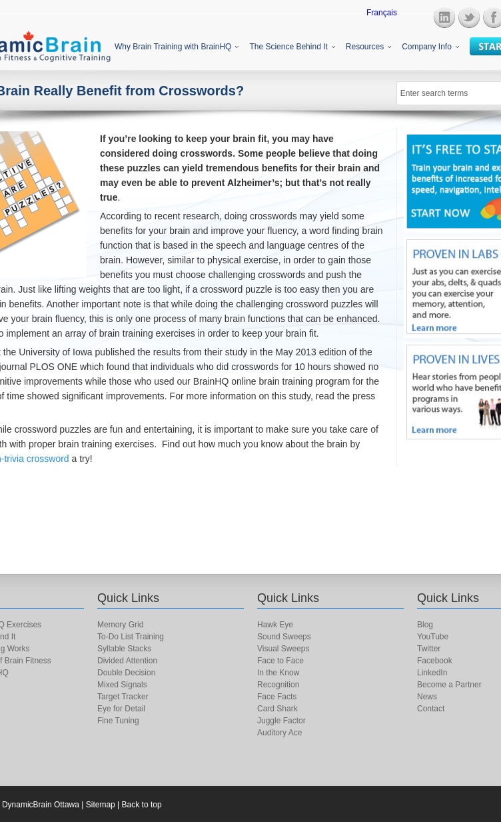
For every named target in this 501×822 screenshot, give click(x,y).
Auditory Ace (279, 732)
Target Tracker (123, 696)
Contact (430, 708)
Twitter (428, 648)
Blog (425, 624)
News (427, 696)
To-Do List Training (130, 636)
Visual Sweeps (283, 648)
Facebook (434, 660)
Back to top (142, 804)
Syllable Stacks (124, 648)
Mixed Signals (122, 684)
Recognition (278, 684)
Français (381, 12)
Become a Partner (449, 684)
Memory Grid (120, 624)
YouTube (432, 636)
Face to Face (280, 660)
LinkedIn (432, 672)
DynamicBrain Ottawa (40, 804)
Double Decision (126, 672)
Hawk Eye (275, 624)
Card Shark (277, 708)
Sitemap (100, 804)
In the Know (278, 672)
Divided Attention (127, 660)
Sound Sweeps (284, 636)
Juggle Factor (281, 720)
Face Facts (276, 696)
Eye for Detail (121, 708)
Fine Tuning (118, 720)
